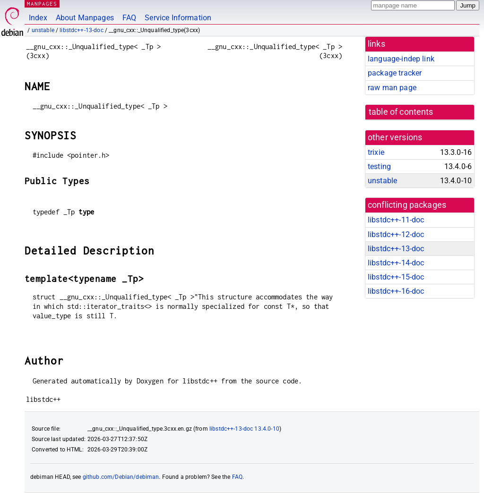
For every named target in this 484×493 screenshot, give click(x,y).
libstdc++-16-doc (396, 291)
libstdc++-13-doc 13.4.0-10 (244, 428)
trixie (376, 152)
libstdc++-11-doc (396, 219)
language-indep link (401, 58)
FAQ (129, 17)
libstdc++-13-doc (81, 30)
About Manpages (85, 17)
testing (379, 166)
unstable (43, 30)
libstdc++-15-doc (396, 276)
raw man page (392, 87)
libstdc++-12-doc (396, 234)
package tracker (395, 72)
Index (38, 17)
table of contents (401, 112)
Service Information (178, 17)
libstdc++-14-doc (396, 262)
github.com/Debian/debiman (121, 477)
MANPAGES (42, 3)
